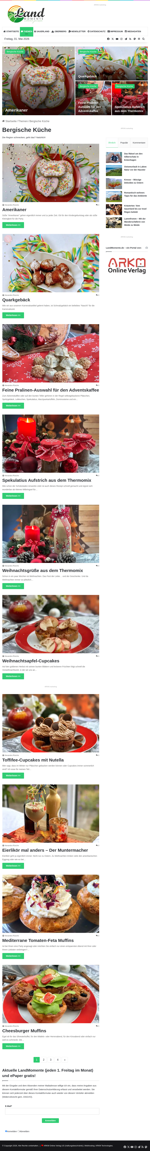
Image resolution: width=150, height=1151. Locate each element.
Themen (26, 31)
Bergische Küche (15, 51)
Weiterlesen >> (13, 225)
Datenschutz (96, 31)
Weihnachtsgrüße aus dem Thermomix (42, 570)
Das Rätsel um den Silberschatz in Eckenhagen (133, 157)
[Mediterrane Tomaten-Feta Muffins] (50, 904)
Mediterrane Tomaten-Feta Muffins (38, 940)
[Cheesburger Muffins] (50, 994)
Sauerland (41, 31)
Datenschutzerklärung (49, 1089)
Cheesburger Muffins (24, 1030)
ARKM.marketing (100, 5)
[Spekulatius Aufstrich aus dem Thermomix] (130, 98)
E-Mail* (8, 1106)
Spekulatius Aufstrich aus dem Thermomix (46, 480)
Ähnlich (112, 142)
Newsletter (77, 31)
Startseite (11, 31)
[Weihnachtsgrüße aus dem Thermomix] (50, 534)
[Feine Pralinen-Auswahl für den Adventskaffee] (93, 98)
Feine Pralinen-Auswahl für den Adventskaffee (89, 107)
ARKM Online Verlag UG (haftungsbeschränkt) (63, 1146)
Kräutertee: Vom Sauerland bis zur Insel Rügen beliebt (135, 209)
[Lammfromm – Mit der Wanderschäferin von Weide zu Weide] (114, 222)
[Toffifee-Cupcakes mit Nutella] (50, 723)
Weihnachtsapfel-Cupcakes (30, 660)
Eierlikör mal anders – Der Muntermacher (45, 850)
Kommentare (139, 142)
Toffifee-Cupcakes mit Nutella (33, 760)
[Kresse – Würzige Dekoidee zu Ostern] (114, 183)
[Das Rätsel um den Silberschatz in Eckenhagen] (114, 157)
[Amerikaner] (38, 80)
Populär (124, 142)
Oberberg (59, 31)
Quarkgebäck (87, 76)
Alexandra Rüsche (12, 205)
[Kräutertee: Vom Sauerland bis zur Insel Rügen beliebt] (114, 209)
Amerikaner (16, 110)
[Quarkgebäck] (111, 63)
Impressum (115, 31)
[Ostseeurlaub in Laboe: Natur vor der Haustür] (114, 170)
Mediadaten (133, 31)
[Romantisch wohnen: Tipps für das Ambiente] (114, 196)
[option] (75, 80)
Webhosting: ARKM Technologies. (99, 1146)
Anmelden (50, 1120)
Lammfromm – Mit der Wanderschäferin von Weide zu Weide (135, 222)
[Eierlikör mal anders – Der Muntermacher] (50, 813)
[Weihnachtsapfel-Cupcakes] (50, 624)
